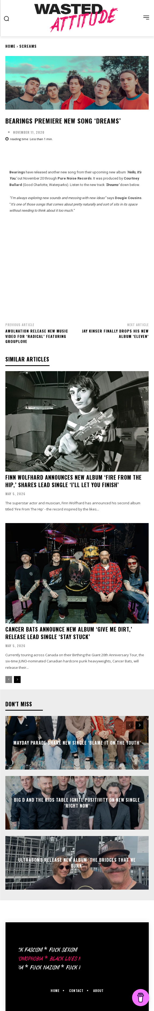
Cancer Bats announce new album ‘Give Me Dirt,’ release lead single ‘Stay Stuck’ (68, 633)
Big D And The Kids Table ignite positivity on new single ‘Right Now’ (77, 803)
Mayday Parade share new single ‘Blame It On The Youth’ (77, 743)
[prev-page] (8, 679)
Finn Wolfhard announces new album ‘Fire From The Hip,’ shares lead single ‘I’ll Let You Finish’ (73, 481)
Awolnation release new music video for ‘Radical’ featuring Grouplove (36, 336)
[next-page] (17, 679)
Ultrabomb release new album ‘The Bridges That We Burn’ (77, 863)
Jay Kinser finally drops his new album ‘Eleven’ (115, 333)
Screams (28, 46)
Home (10, 46)
